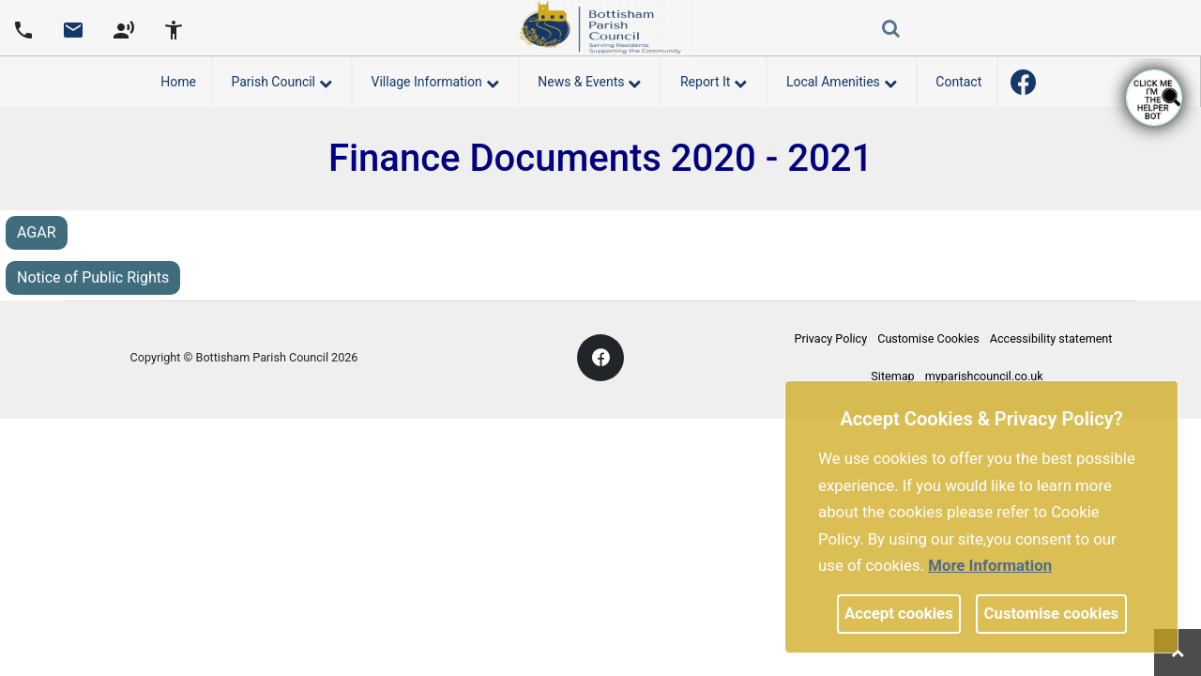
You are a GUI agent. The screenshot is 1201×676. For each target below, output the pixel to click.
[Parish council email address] (73, 28)
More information (990, 565)
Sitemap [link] (892, 376)
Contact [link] (958, 81)
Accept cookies (898, 613)
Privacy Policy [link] (831, 338)
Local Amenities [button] (841, 79)
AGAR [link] (36, 232)
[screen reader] (123, 28)
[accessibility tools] (173, 28)
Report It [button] (713, 79)
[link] (73, 36)
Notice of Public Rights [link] (93, 277)
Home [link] (178, 81)
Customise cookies (1051, 613)
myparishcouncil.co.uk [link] (984, 376)
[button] (892, 30)
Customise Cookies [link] (928, 338)
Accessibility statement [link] (1051, 338)
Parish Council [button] (281, 79)
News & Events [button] (589, 79)
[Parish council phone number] (23, 28)
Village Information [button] (435, 79)
